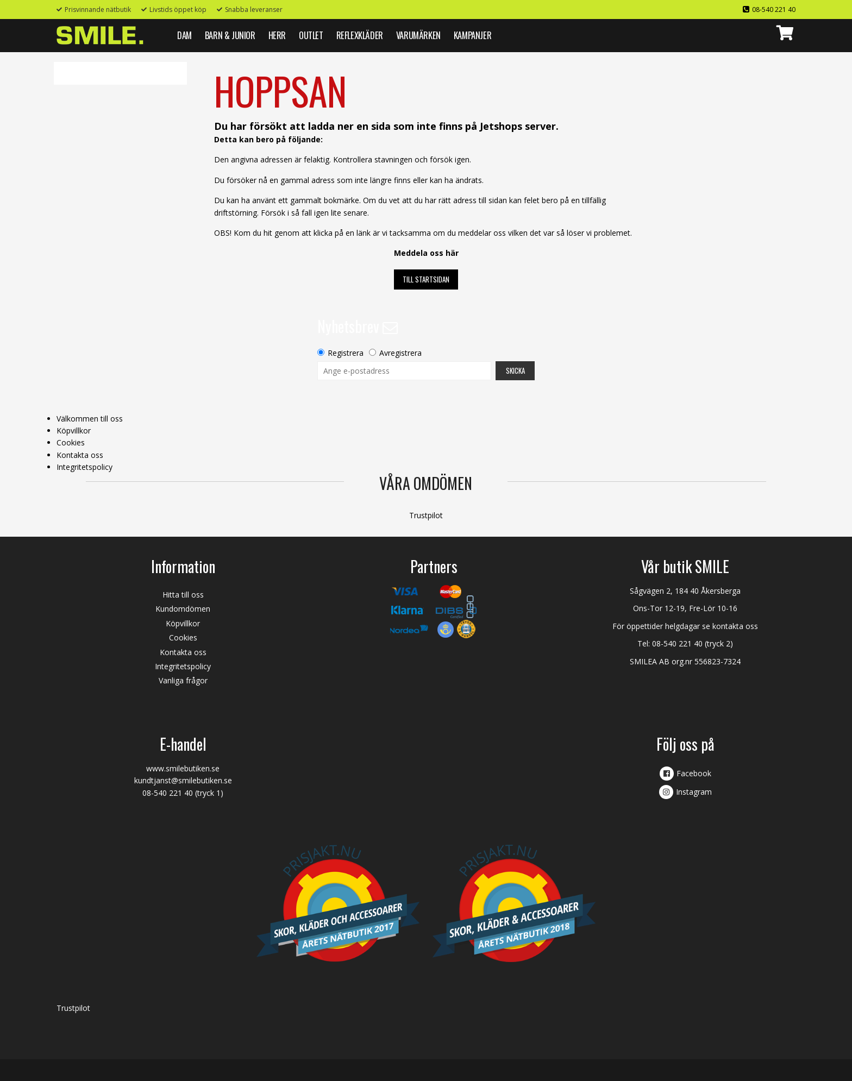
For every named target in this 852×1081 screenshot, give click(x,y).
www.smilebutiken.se (183, 768)
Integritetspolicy (84, 467)
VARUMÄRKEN (418, 35)
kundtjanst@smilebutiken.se (183, 780)
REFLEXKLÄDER (359, 35)
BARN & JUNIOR (230, 35)
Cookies (71, 442)
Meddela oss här (426, 253)
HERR (277, 35)
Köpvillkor (74, 430)
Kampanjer (472, 35)
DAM (184, 35)
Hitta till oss (183, 594)
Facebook (693, 773)
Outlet (311, 35)
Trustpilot (426, 515)
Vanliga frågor (183, 680)
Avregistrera (400, 353)
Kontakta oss (80, 455)
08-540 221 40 (773, 9)
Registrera (346, 353)
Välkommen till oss (90, 418)
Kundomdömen (182, 609)
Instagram (694, 792)
